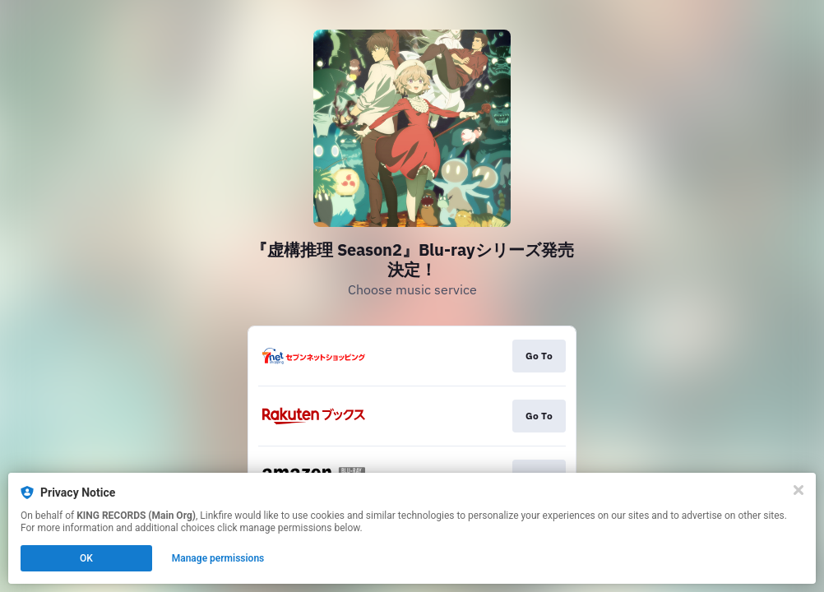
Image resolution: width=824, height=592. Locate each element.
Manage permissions (218, 558)
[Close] (798, 490)
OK (86, 558)
